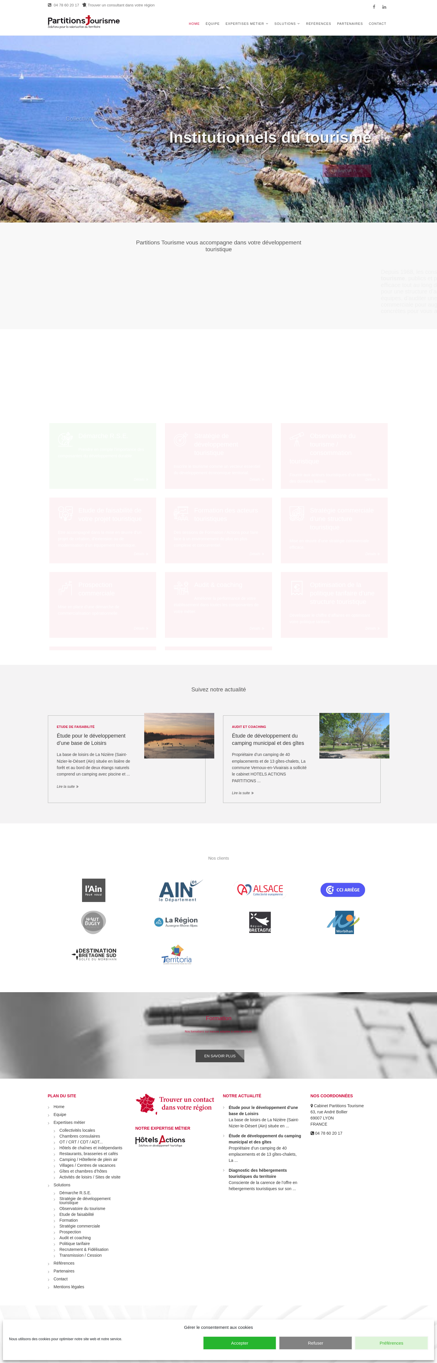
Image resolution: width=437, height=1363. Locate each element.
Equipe (60, 1114)
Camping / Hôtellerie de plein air (89, 1159)
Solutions (285, 23)
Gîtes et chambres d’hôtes (83, 1171)
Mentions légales (69, 1287)
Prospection (70, 1232)
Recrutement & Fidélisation (84, 1249)
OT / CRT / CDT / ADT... (81, 1142)
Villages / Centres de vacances (88, 1165)
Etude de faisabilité (76, 727)
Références (318, 23)
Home (194, 23)
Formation (69, 1220)
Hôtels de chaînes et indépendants (91, 1148)
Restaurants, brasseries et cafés (89, 1154)
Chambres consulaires (80, 1136)
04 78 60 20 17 (63, 5)
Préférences (391, 1343)
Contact (377, 23)
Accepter (239, 1343)
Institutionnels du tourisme (270, 149)
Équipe (213, 23)
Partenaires (350, 23)
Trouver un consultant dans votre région (118, 5)
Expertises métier (245, 23)
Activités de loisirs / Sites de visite (90, 1177)
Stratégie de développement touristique (85, 1201)
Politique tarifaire (75, 1244)
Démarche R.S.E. (75, 1193)
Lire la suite (66, 787)
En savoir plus (220, 1056)
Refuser (315, 1343)
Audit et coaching (249, 727)
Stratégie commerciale (80, 1226)
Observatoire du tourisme (82, 1208)
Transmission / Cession (81, 1255)
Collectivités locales (77, 1130)
